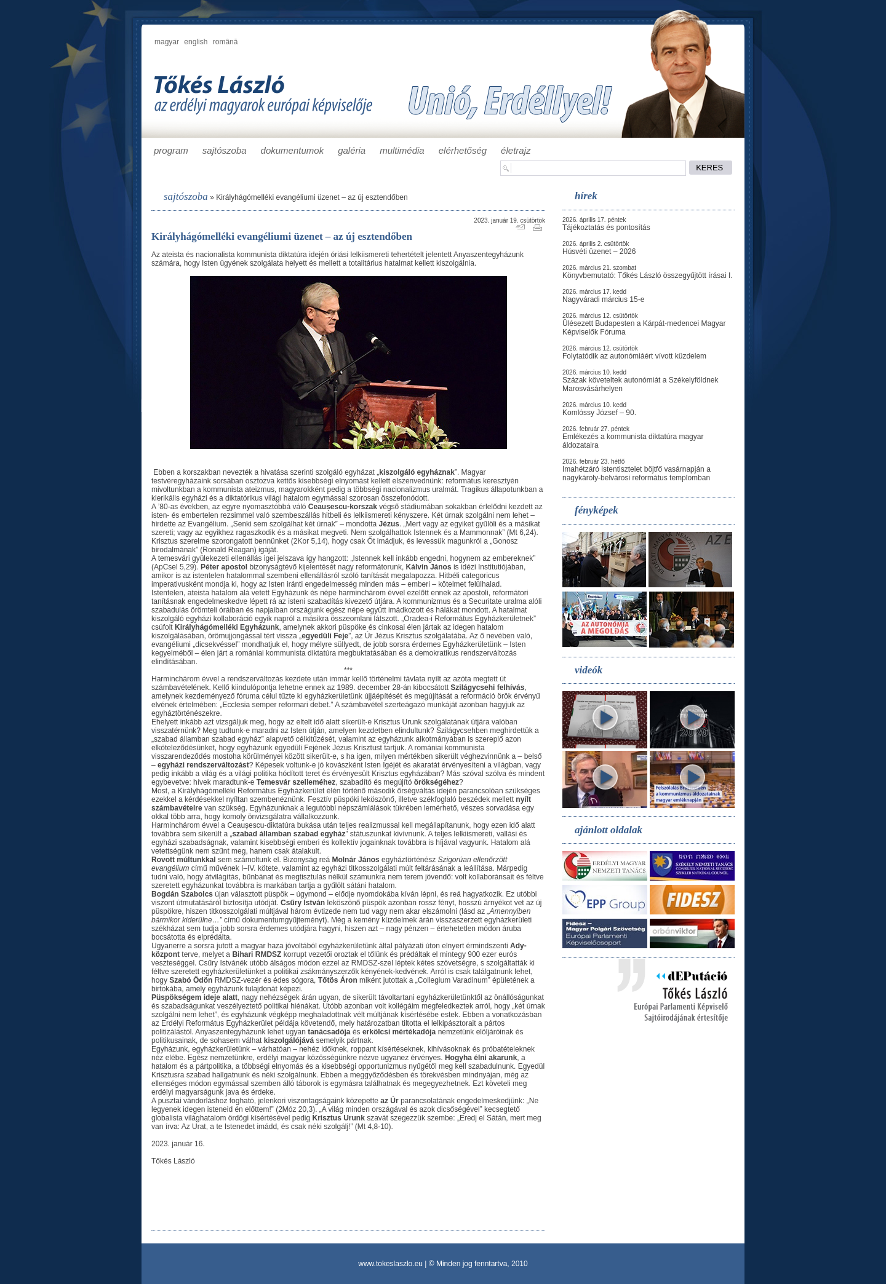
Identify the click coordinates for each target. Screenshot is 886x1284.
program (171, 150)
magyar (166, 42)
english (195, 42)
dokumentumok (292, 150)
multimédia (402, 150)
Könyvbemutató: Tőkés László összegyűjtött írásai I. (647, 275)
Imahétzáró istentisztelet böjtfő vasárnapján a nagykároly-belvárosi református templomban (636, 473)
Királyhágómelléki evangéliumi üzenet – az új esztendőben (312, 197)
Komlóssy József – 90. (599, 412)
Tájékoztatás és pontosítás (606, 227)
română (225, 42)
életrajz (515, 150)
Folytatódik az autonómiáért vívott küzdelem (634, 356)
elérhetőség (463, 150)
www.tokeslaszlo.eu (390, 1263)
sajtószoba (224, 150)
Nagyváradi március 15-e (603, 299)
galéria (351, 150)
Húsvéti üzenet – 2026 (599, 251)
